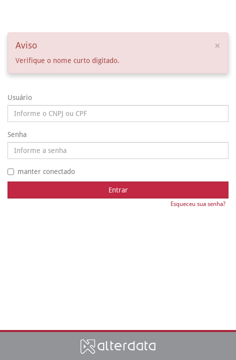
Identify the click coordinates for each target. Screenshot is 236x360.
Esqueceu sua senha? (198, 204)
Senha (17, 134)
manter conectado (41, 172)
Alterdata (118, 346)
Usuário (20, 98)
